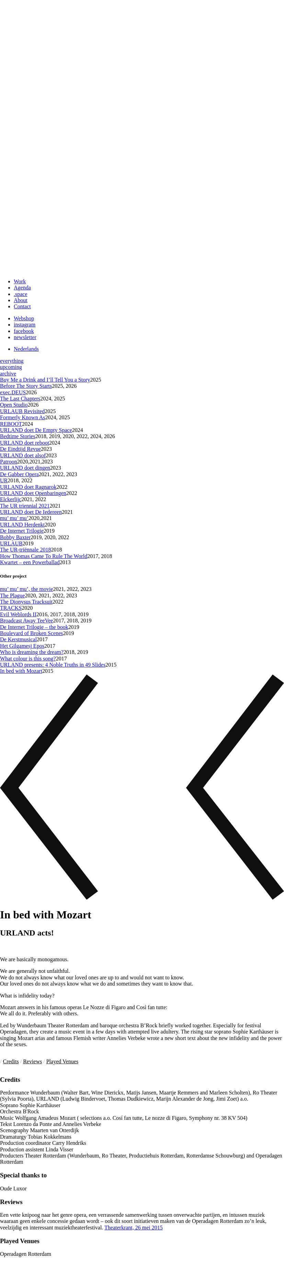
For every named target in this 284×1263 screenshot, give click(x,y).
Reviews (32, 1061)
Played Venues (62, 1061)
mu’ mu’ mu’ (14, 518)
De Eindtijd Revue (20, 449)
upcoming (11, 367)
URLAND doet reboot (24, 443)
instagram (24, 324)
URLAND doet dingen (25, 468)
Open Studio (13, 405)
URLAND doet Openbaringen (33, 493)
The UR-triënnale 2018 (25, 550)
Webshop (24, 318)
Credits (11, 1061)
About (20, 300)
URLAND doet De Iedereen (31, 512)
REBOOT (11, 424)
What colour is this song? (28, 658)
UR (4, 480)
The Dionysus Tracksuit (26, 602)
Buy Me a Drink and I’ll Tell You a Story (45, 380)
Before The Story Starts (26, 386)
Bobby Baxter (15, 537)
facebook (24, 331)
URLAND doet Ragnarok (28, 487)
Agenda (22, 287)
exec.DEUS (13, 392)
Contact (22, 306)
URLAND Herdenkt (22, 525)
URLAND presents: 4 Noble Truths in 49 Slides (52, 665)
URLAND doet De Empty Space (36, 430)
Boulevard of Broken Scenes (31, 633)
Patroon (8, 462)
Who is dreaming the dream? (32, 652)
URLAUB (11, 543)
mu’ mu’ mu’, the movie (26, 589)
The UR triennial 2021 (24, 506)
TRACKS (11, 608)
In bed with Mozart (21, 671)
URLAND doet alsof (23, 455)
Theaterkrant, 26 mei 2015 (133, 1227)
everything (11, 361)
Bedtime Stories (17, 436)
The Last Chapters (20, 398)
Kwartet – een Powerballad (30, 562)
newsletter (25, 337)
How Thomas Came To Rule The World (43, 556)
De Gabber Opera (19, 474)
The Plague (12, 595)
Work (20, 281)
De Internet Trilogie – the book (34, 627)
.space (20, 294)
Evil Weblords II (18, 614)
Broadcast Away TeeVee (26, 620)
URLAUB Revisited (22, 411)
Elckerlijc (10, 499)
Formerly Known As (22, 417)
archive (8, 373)
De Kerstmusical (18, 639)
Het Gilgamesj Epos (22, 646)
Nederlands (26, 349)
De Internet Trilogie (22, 531)
